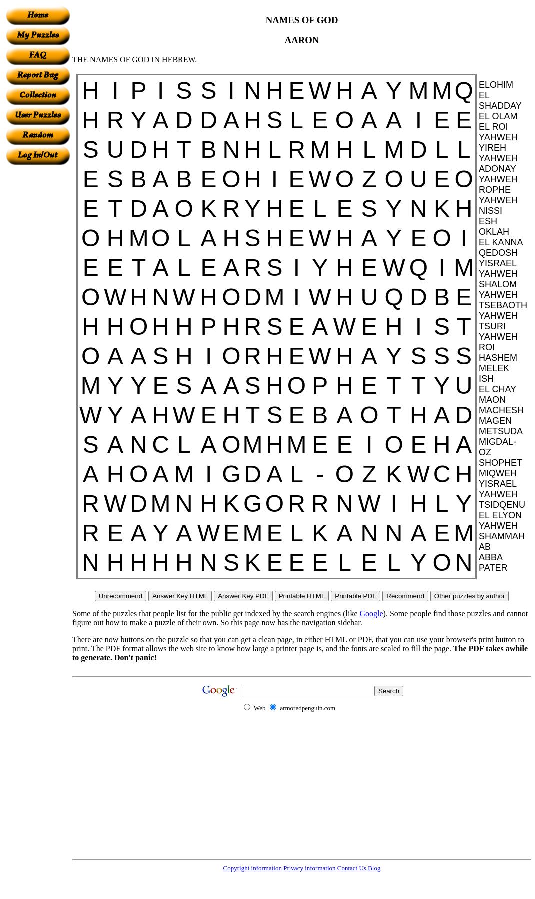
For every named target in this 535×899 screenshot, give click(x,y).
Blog (374, 868)
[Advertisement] (38, 316)
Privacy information (310, 868)
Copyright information (253, 868)
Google (372, 614)
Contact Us (352, 868)
